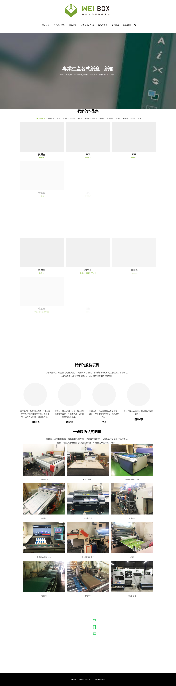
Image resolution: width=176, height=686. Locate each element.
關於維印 (45, 25)
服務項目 (73, 25)
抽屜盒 (101, 118)
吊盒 (58, 118)
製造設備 (115, 25)
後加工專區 (102, 25)
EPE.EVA (51, 118)
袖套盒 (133, 118)
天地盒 (72, 118)
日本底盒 (110, 118)
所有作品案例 (40, 118)
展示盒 (79, 118)
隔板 (139, 118)
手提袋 (94, 118)
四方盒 (65, 118)
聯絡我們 (127, 25)
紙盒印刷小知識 (87, 25)
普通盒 (118, 118)
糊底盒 (125, 118)
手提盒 (87, 118)
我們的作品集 (59, 25)
